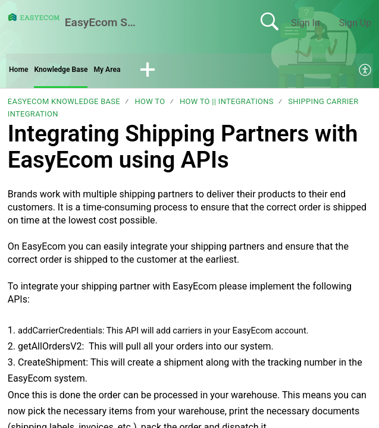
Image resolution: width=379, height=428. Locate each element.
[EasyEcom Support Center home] (34, 17)
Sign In (305, 23)
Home (22, 71)
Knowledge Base (75, 71)
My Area (134, 71)
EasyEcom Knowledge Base (64, 105)
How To (149, 105)
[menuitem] (365, 72)
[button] (179, 72)
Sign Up (355, 23)
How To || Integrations (227, 105)
